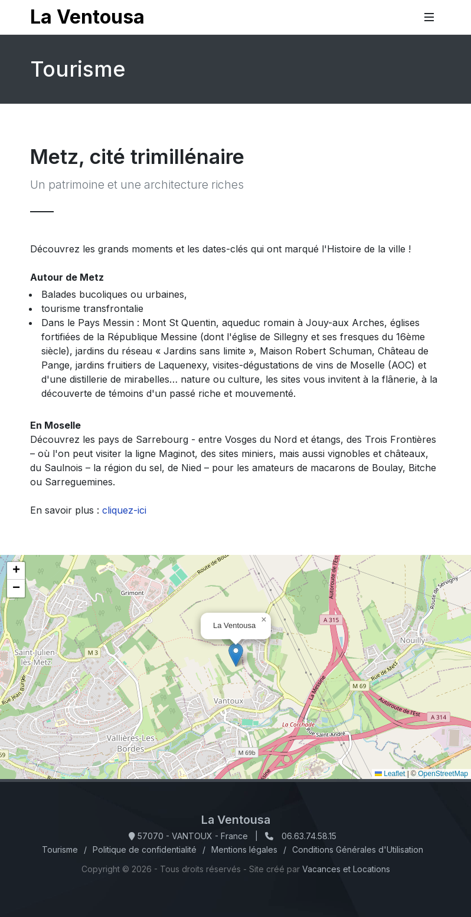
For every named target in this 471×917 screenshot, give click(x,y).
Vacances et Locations (346, 869)
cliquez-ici (124, 510)
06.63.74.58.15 (309, 836)
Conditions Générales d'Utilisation (357, 849)
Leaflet (390, 774)
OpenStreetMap (443, 774)
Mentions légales (244, 849)
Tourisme (60, 849)
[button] (235, 655)
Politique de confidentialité (145, 849)
